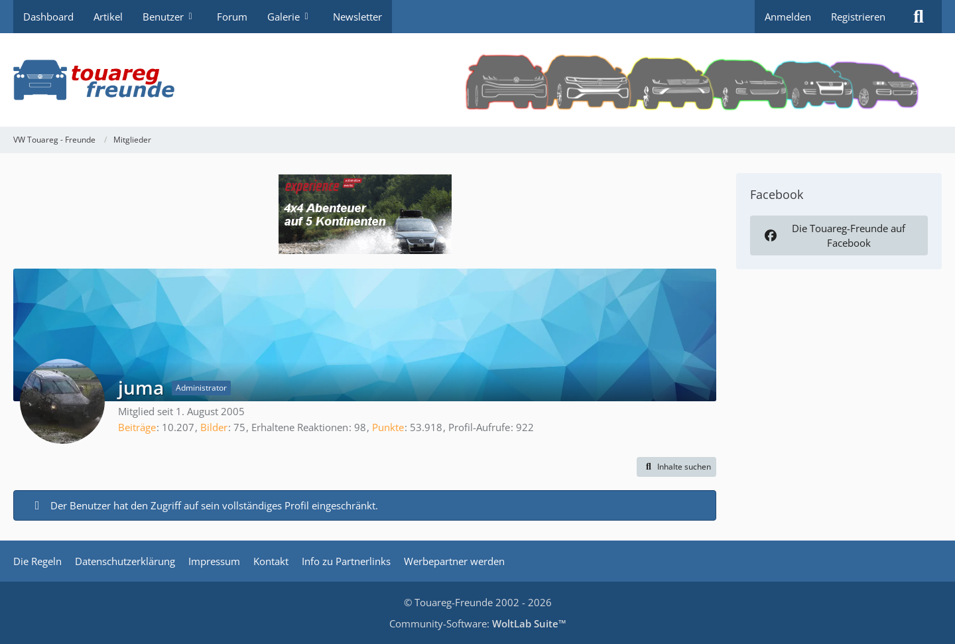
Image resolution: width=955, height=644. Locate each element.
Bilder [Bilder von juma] (213, 427)
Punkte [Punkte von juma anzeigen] (388, 427)
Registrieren (858, 16)
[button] (676, 467)
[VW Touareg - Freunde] (477, 80)
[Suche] (918, 16)
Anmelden (788, 16)
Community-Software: (477, 623)
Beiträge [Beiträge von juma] (137, 427)
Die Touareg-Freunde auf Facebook (833, 235)
